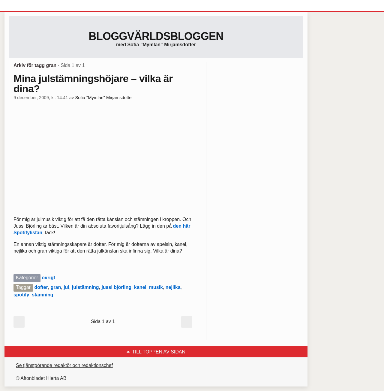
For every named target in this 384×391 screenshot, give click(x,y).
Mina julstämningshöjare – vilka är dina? (93, 83)
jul (66, 287)
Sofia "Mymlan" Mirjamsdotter (104, 97)
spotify (21, 294)
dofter (41, 287)
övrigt (48, 277)
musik (156, 287)
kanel (140, 287)
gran (56, 287)
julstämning (85, 287)
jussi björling (116, 287)
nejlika (173, 287)
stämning (42, 294)
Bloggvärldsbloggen (155, 36)
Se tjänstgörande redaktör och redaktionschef (64, 365)
